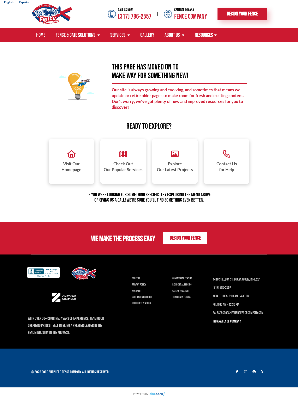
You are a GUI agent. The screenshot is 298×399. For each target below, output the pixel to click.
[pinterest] (254, 371)
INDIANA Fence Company (227, 321)
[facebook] (238, 371)
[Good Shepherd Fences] (51, 13)
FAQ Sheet (136, 291)
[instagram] (246, 371)
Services (120, 35)
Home (40, 35)
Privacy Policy (139, 284)
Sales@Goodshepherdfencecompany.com (238, 313)
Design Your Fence (242, 14)
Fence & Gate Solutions (78, 35)
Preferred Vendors (141, 303)
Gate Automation (180, 291)
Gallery (147, 35)
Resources (206, 35)
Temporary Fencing (181, 297)
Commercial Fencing (182, 278)
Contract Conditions (142, 297)
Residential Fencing (181, 284)
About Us (174, 35)
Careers (136, 278)
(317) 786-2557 (134, 17)
